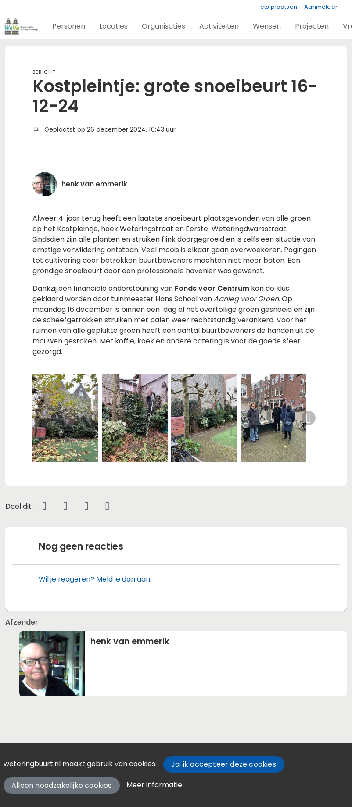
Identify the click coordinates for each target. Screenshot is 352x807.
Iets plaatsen (278, 7)
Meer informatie (154, 785)
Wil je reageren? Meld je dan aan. (95, 579)
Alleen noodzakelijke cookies (61, 785)
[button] (68, 26)
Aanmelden (321, 7)
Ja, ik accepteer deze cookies (223, 764)
